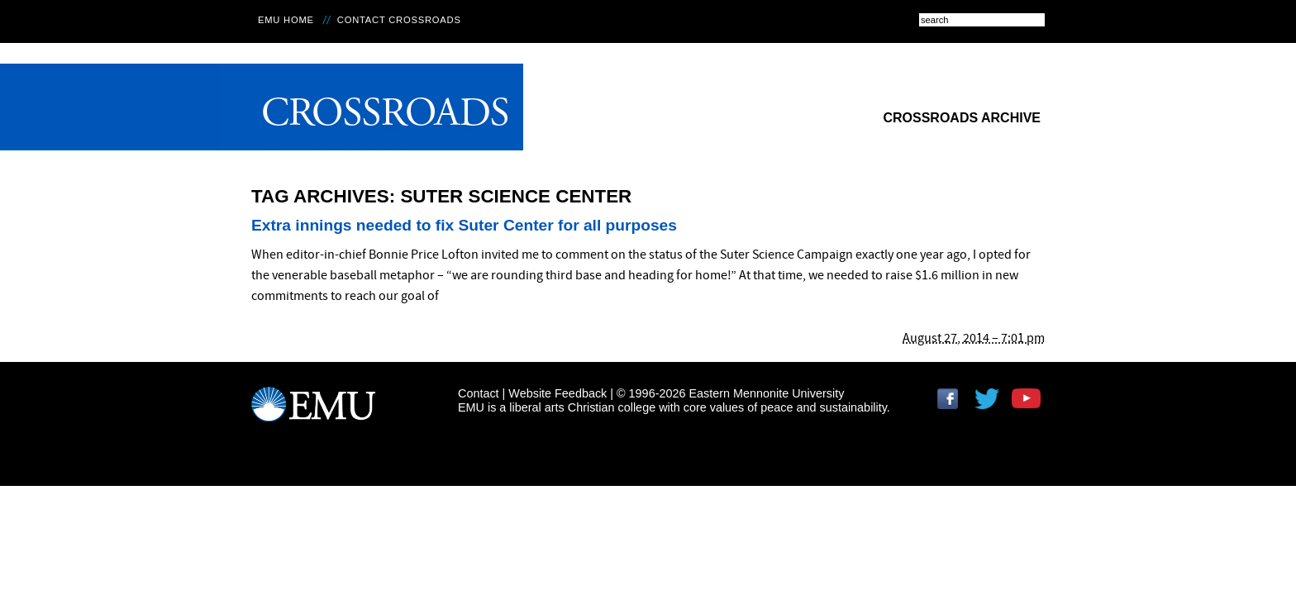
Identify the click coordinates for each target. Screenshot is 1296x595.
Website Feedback (557, 393)
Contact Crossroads (399, 20)
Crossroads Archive (962, 118)
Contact (478, 393)
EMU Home (286, 20)
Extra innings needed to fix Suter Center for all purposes (464, 225)
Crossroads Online (372, 107)
